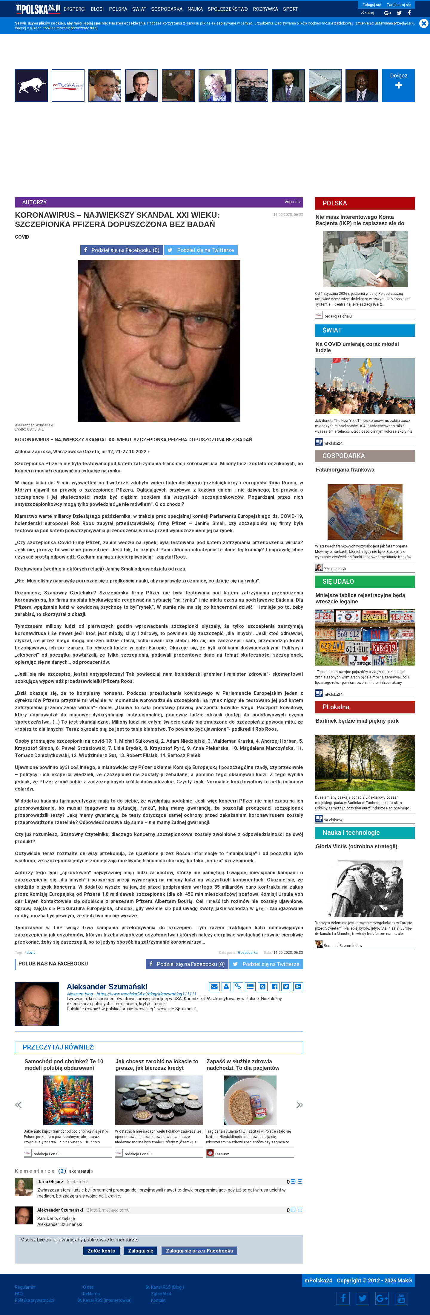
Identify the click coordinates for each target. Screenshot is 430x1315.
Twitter (362, 1298)
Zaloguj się (372, 5)
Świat (139, 9)
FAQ (19, 1293)
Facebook (343, 1298)
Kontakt (158, 1300)
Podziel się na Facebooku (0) (121, 250)
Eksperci (75, 9)
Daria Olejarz (50, 1181)
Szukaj (367, 13)
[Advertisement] (215, 149)
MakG (404, 1280)
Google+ (382, 1298)
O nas (88, 1287)
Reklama (91, 1293)
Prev (18, 1105)
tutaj (93, 28)
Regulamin (25, 1287)
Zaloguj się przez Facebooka (199, 1251)
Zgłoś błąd (161, 1293)
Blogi (97, 9)
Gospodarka (166, 9)
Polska (118, 9)
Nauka (195, 9)
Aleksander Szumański (60, 1210)
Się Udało (338, 581)
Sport (290, 9)
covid (31, 953)
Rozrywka (265, 9)
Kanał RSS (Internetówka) (107, 1300)
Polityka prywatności (34, 1300)
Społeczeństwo (228, 9)
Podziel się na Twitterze (201, 250)
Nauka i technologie (351, 832)
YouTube (401, 1298)
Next (299, 1105)
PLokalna (335, 707)
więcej (291, 202)
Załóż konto (101, 1251)
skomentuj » (81, 1171)
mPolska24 (319, 1280)
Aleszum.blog (131, 993)
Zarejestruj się (399, 5)
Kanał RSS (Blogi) (167, 1287)
